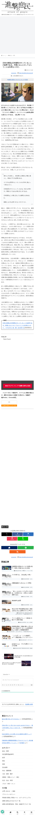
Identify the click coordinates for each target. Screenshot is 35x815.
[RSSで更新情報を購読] (17, 551)
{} (20, 684)
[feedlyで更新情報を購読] (26, 547)
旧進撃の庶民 (29, 704)
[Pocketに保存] (12, 539)
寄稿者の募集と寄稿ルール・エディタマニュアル (16, 797)
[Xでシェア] (6, 534)
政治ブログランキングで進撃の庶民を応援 (17, 386)
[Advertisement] (17, 35)
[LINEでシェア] (23, 539)
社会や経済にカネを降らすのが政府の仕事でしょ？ (17, 734)
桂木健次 (22, 743)
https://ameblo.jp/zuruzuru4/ (26, 73)
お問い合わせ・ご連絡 (8, 791)
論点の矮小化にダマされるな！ (11, 719)
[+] (22, 684)
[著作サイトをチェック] (9, 547)
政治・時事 (5, 526)
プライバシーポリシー (8, 794)
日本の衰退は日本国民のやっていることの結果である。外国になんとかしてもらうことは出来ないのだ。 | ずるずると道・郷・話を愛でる (17, 325)
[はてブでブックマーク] (28, 534)
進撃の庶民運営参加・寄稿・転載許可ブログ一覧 (16, 804)
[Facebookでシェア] (17, 534)
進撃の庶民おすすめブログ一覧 (11, 801)
